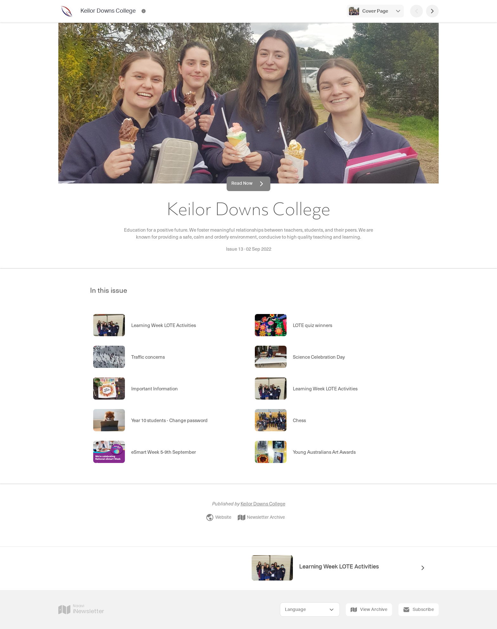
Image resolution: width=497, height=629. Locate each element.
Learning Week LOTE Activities (339, 567)
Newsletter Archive (261, 517)
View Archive (369, 610)
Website (218, 517)
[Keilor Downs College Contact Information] (143, 11)
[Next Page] (432, 11)
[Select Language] (309, 609)
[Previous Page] (416, 11)
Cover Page (375, 11)
